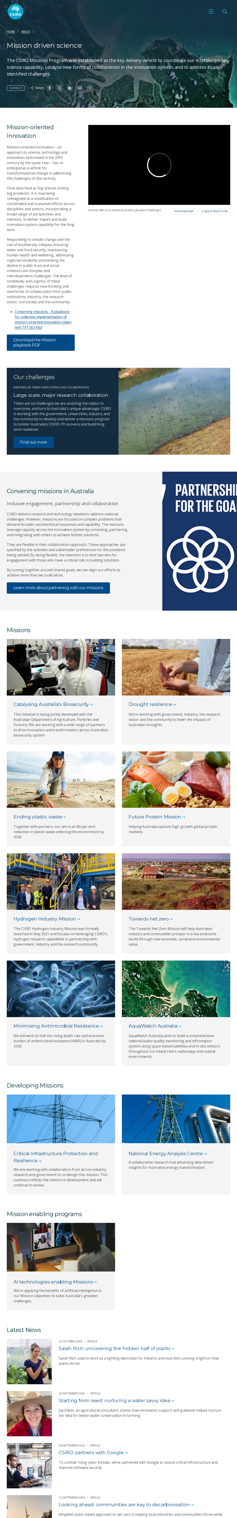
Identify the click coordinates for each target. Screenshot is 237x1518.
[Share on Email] (79, 87)
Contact (15, 88)
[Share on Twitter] (59, 87)
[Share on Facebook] (49, 87)
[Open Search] (224, 11)
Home (11, 31)
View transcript (184, 211)
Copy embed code (215, 211)
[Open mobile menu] (211, 11)
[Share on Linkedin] (69, 87)
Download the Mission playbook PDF (34, 342)
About (25, 31)
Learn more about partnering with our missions (58, 587)
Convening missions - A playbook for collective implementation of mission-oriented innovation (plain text (43, 319)
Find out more (33, 442)
